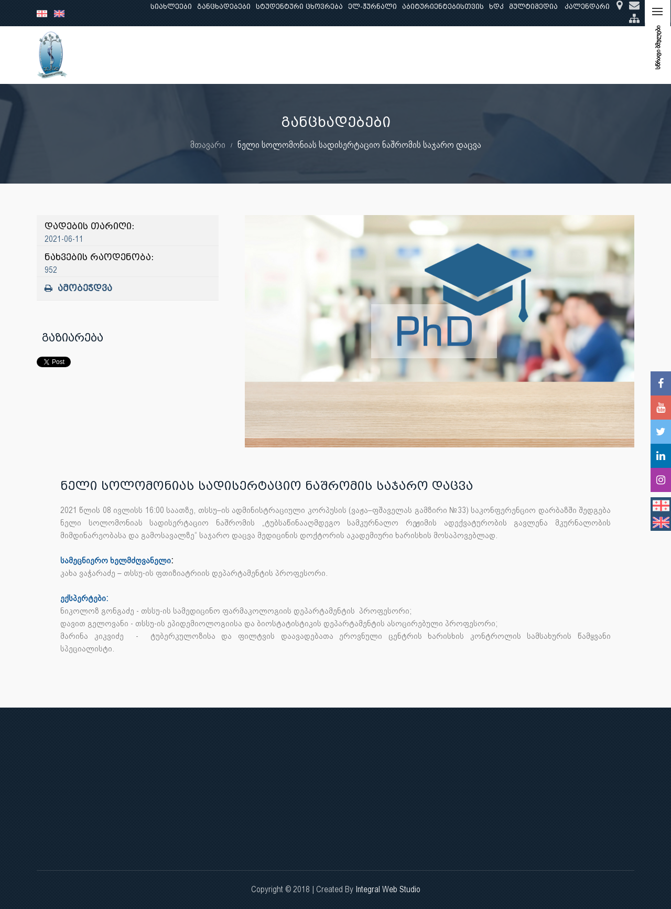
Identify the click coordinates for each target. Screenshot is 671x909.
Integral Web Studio (387, 889)
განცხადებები (224, 6)
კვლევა (245, 54)
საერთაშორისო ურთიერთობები (551, 54)
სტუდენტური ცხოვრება (299, 6)
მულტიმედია (533, 6)
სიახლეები (171, 6)
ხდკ (496, 6)
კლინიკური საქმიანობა (317, 54)
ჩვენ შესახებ (139, 54)
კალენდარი (587, 6)
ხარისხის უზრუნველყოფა (424, 54)
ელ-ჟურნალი (372, 6)
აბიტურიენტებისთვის (443, 6)
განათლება (197, 54)
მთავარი (207, 144)
